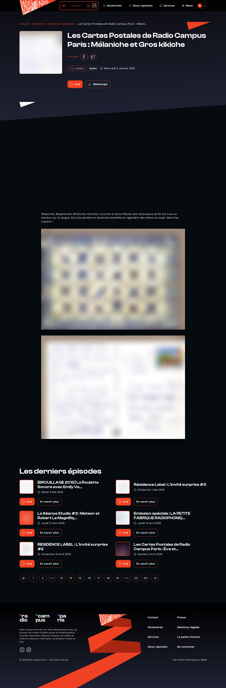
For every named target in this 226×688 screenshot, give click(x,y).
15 (80, 578)
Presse (183, 617)
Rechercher (112, 5)
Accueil (24, 23)
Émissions (38, 23)
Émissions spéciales (61, 23)
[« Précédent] (24, 578)
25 (136, 578)
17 (98, 578)
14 (70, 578)
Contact (155, 617)
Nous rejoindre (141, 5)
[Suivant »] (154, 578)
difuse (204, 660)
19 (117, 578)
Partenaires (157, 627)
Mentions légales (190, 627)
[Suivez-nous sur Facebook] (22, 650)
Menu (187, 5)
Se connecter (187, 646)
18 (108, 578)
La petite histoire (190, 636)
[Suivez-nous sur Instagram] (28, 650)
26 (145, 578)
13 (61, 578)
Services (167, 5)
